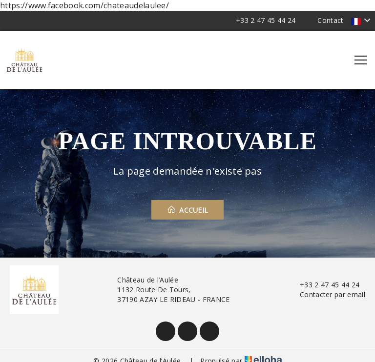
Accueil (187, 210)
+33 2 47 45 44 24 (324, 284)
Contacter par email (327, 294)
